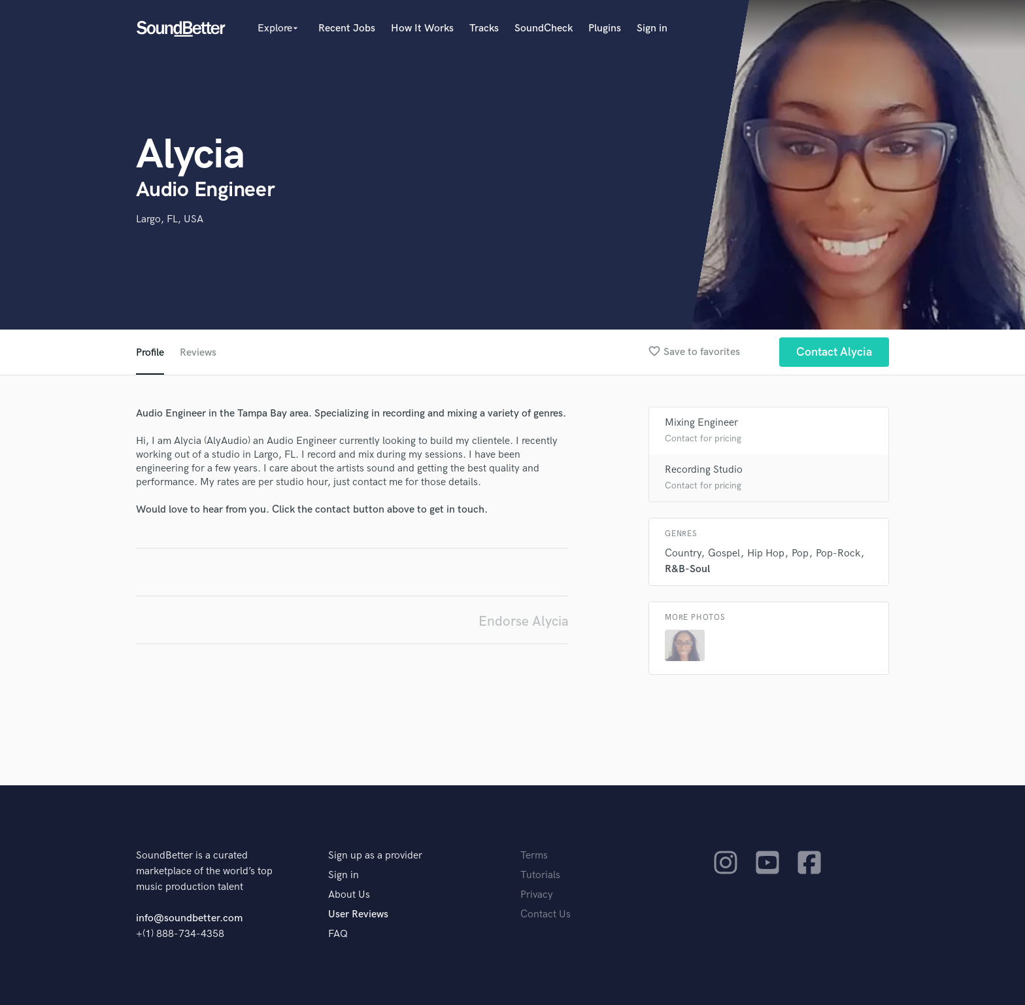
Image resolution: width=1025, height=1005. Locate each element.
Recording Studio (704, 470)
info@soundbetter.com (189, 918)
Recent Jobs (346, 28)
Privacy (536, 895)
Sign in (652, 28)
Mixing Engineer (701, 423)
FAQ (338, 934)
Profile (150, 353)
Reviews (198, 353)
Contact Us (545, 914)
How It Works (422, 28)
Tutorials (540, 875)
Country (683, 553)
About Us (349, 895)
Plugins (604, 28)
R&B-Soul (687, 569)
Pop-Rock (838, 553)
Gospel (724, 553)
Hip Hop (765, 553)
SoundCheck (543, 28)
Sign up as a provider (375, 855)
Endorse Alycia (524, 621)
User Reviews (358, 914)
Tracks (484, 28)
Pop (800, 553)
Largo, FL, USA (169, 219)
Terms (534, 855)
